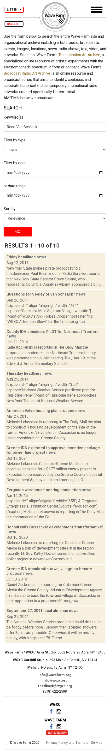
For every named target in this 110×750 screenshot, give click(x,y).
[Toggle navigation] (96, 10)
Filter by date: (15, 163)
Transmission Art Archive (79, 55)
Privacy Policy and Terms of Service (74, 743)
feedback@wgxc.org (55, 686)
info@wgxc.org (55, 680)
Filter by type (15, 140)
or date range (15, 186)
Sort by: (10, 208)
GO (17, 231)
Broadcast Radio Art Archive (27, 73)
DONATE (14, 24)
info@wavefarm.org (55, 675)
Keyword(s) (13, 117)
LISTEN (14, 9)
